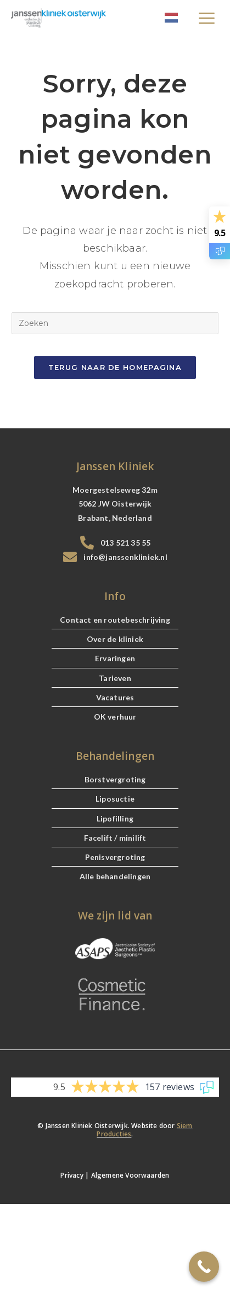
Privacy (71, 1175)
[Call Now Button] (204, 1266)
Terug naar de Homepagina (115, 367)
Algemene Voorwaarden (130, 1175)
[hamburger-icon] (206, 20)
